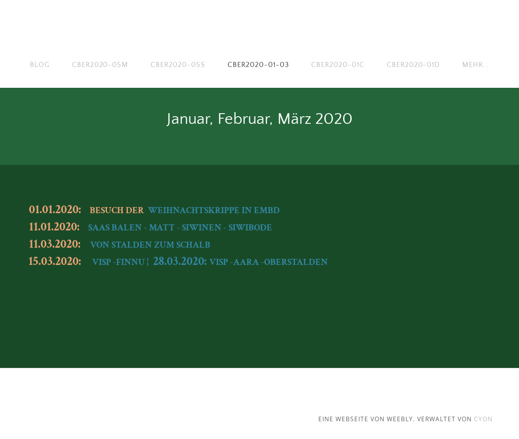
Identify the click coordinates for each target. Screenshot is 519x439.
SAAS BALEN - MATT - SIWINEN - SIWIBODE (180, 227)
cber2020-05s (178, 65)
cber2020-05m (100, 65)
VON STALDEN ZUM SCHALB (150, 245)
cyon (483, 419)
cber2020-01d (413, 65)
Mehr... (475, 65)
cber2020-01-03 (258, 65)
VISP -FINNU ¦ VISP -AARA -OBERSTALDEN (210, 262)
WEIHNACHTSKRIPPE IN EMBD (214, 210)
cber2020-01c (337, 65)
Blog (40, 65)
